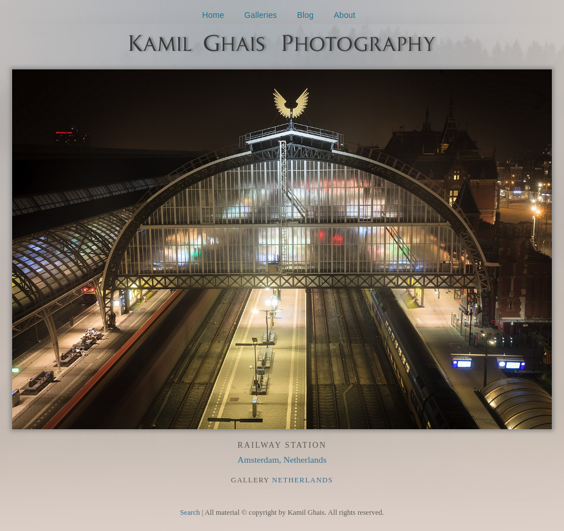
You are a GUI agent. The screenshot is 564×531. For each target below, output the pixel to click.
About (344, 15)
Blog (305, 15)
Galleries (260, 15)
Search (190, 512)
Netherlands (302, 480)
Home (213, 15)
